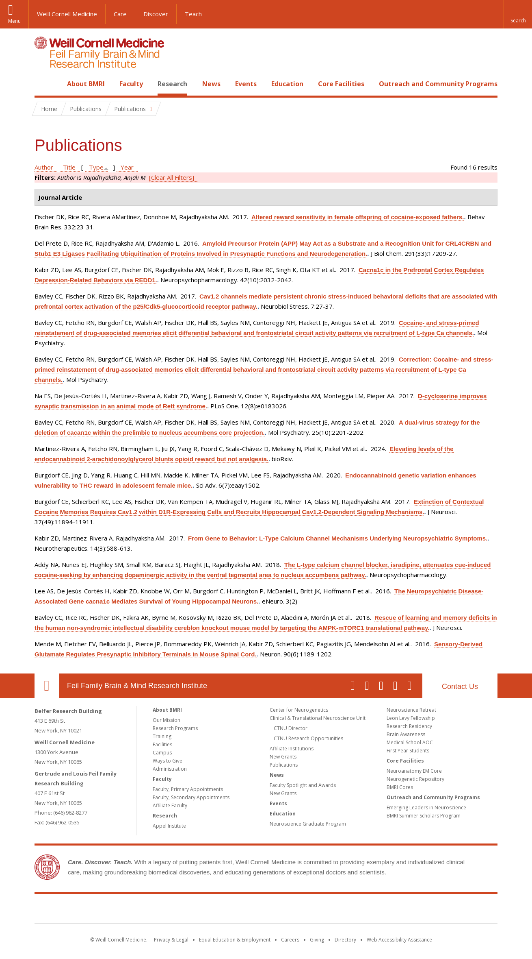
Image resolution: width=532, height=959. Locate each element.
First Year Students (408, 750)
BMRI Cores (400, 787)
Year (127, 167)
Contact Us (460, 686)
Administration (170, 768)
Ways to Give (167, 760)
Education (287, 83)
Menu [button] (14, 20)
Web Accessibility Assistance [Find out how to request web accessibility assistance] (399, 939)
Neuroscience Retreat (411, 709)
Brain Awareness (406, 734)
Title (69, 167)
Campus (162, 752)
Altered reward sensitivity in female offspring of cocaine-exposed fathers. (357, 217)
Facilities (162, 744)
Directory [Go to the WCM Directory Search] (345, 939)
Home (43, 84)
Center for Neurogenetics (299, 709)
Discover (155, 14)
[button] (518, 14)
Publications (284, 764)
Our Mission (166, 720)
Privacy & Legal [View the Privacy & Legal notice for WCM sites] (171, 939)
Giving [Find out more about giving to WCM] (317, 939)
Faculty (131, 83)
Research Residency (409, 726)
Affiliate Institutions (292, 748)
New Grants (283, 756)
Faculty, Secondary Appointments (191, 797)
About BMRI (86, 83)
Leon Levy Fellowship (411, 718)
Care (120, 14)
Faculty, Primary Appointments (188, 789)
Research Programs (175, 728)
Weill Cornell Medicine (67, 14)
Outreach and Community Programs (438, 83)
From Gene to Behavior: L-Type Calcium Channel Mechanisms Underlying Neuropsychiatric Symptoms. (337, 538)
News (211, 83)
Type (96, 167)
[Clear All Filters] (171, 177)
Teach (193, 14)
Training (162, 736)
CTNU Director (290, 728)
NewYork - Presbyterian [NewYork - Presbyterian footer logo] (334, 910)
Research (172, 83)
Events (246, 83)
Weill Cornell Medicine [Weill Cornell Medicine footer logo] (206, 910)
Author (44, 167)
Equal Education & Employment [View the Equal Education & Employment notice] (234, 939)
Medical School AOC (410, 742)
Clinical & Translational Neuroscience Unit (317, 718)
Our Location (47, 685)
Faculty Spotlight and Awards (303, 785)
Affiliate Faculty (170, 805)
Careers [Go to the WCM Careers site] (290, 939)
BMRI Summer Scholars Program (424, 815)
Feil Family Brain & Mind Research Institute (137, 686)
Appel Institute (169, 825)
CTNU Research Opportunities (308, 738)
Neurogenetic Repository (415, 779)
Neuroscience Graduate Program (308, 823)
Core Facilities (341, 83)
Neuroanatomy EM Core (414, 770)
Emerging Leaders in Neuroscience (426, 807)
